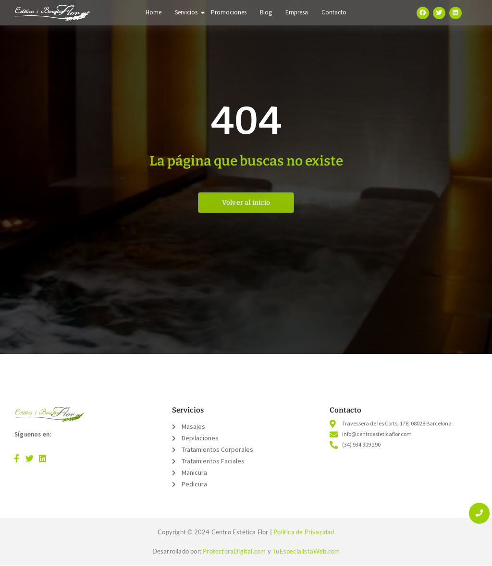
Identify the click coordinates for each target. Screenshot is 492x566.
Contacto (333, 12)
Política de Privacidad (303, 532)
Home (153, 12)
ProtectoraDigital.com (234, 551)
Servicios (187, 12)
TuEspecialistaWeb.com (306, 551)
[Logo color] (49, 414)
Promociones (228, 12)
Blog (266, 12)
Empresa (296, 12)
